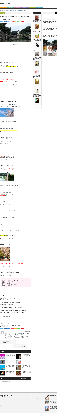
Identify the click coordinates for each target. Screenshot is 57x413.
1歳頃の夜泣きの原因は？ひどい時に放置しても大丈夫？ (9, 342)
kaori (9, 19)
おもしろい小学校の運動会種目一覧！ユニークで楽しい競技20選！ (53, 398)
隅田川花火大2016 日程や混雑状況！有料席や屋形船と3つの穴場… (10, 368)
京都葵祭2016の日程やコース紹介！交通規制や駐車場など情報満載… (26, 368)
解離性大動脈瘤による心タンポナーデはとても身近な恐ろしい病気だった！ (37, 95)
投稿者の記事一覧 (27, 331)
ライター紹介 (55, 411)
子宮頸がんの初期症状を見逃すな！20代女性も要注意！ (37, 76)
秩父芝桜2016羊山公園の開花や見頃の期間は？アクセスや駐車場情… (10, 351)
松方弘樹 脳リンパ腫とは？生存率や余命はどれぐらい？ (23, 342)
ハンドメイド (11, 7)
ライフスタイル (25, 7)
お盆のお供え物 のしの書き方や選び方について (37, 104)
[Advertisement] (47, 8)
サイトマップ (31, 396)
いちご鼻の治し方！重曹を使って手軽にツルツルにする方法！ (37, 58)
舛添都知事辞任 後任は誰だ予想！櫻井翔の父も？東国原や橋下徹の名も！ (49, 32)
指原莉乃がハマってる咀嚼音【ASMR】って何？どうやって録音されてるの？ (49, 22)
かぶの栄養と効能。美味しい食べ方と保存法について (37, 40)
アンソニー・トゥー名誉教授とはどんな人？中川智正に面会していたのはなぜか (50, 29)
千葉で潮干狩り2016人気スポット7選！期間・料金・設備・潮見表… (10, 357)
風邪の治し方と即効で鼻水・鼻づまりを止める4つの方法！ (37, 49)
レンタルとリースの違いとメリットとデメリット (37, 68)
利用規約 (51, 411)
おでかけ (32, 7)
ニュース (39, 7)
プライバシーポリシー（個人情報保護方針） (34, 411)
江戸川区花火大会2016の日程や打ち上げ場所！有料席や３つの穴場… (26, 351)
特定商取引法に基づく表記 (44, 411)
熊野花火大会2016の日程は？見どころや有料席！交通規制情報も (26, 357)
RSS (36, 396)
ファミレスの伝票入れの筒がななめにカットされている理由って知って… (26, 363)
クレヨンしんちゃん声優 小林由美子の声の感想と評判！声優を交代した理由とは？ (50, 25)
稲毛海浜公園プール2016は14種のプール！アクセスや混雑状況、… (10, 363)
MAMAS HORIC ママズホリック (6, 392)
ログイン (8, 381)
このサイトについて (24, 411)
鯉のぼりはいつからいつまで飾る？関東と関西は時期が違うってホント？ (53, 404)
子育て (4, 7)
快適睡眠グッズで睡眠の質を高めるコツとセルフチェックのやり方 (37, 86)
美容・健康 (17, 7)
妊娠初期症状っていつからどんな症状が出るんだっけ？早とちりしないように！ (53, 393)
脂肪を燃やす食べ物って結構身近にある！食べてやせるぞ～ (37, 31)
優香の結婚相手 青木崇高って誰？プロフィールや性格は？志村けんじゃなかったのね (50, 36)
